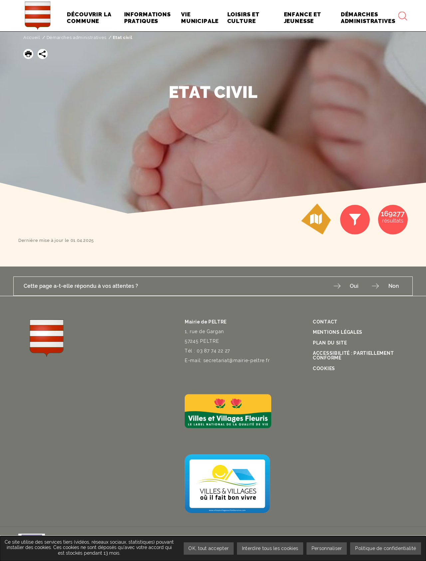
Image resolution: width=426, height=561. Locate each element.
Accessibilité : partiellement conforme (353, 355)
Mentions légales (337, 331)
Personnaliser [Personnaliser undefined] (327, 548)
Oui (354, 286)
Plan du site (330, 342)
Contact (325, 321)
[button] (28, 54)
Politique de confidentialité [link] (385, 548)
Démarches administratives (76, 37)
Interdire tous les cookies (270, 548)
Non (393, 286)
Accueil (31, 37)
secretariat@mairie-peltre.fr (236, 360)
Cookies (324, 368)
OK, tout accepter (208, 548)
